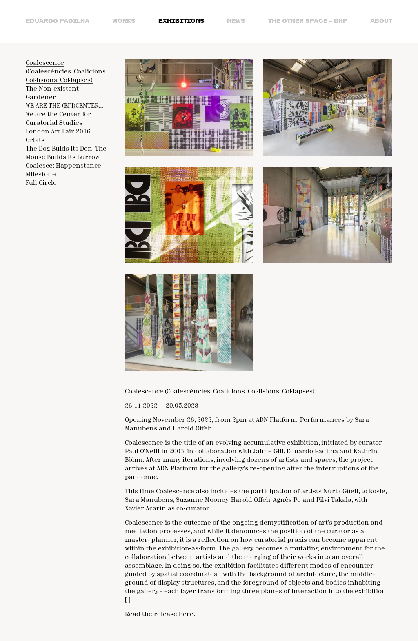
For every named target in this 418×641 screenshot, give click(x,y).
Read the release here (159, 614)
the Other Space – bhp (307, 21)
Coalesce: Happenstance (63, 166)
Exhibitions (181, 21)
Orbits (35, 140)
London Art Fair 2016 (58, 132)
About (381, 21)
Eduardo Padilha (57, 21)
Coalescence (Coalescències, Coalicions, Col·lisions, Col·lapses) (66, 71)
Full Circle (41, 183)
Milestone (41, 174)
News (236, 21)
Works (124, 21)
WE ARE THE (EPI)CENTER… (64, 106)
